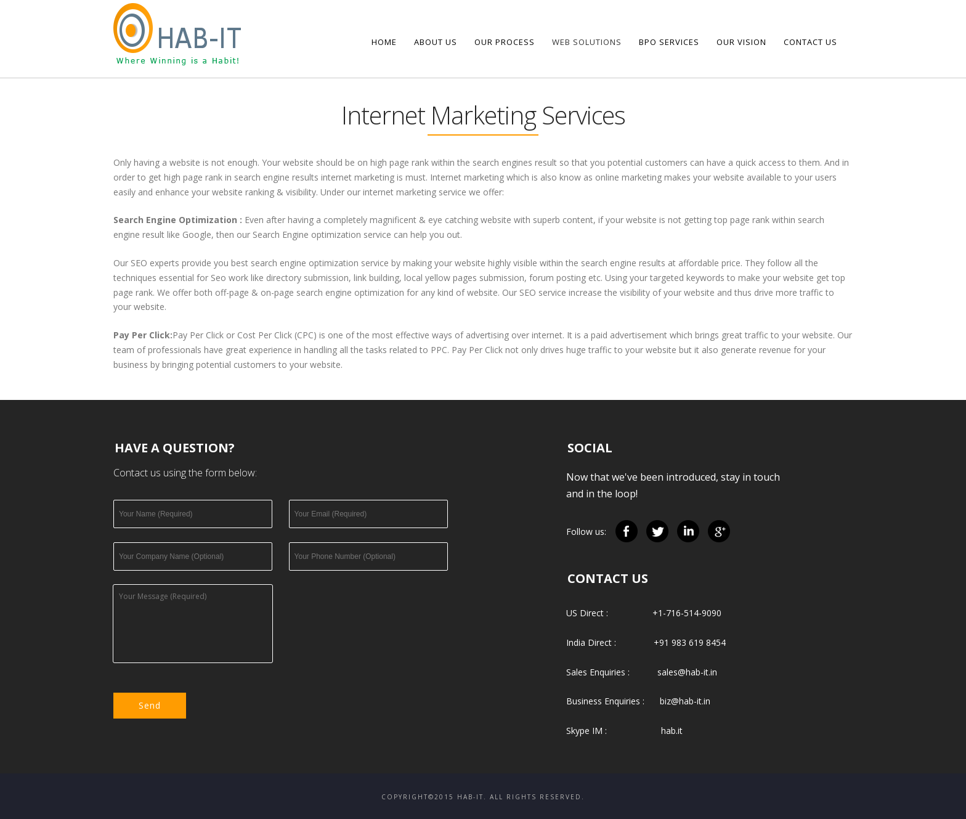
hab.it (672, 730)
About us (435, 41)
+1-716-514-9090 (686, 613)
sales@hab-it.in (687, 672)
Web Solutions (587, 41)
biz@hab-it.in (685, 701)
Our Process (504, 41)
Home (384, 41)
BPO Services (669, 41)
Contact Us (810, 41)
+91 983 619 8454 (690, 642)
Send (150, 705)
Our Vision (741, 41)
